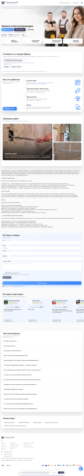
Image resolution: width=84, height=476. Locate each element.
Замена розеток (37, 422)
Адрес (4, 250)
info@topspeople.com (8, 451)
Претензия (3, 446)
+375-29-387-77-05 (8, 454)
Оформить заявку (9, 108)
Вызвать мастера (7, 29)
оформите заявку (46, 82)
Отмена (54, 472)
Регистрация (12, 442)
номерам (34, 82)
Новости (3, 444)
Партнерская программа (29, 442)
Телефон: (5, 256)
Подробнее (46, 473)
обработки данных (19, 286)
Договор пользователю (29, 446)
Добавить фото (6, 277)
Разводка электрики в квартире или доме (15, 425)
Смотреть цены (20, 29)
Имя (4, 240)
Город (4, 245)
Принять (61, 472)
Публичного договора (51, 45)
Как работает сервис (14, 444)
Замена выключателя (9, 422)
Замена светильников (24, 422)
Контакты (12, 448)
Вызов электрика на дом (51, 422)
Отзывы (3, 442)
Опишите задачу (7, 261)
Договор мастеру (27, 444)
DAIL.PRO (8, 465)
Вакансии (3, 448)
